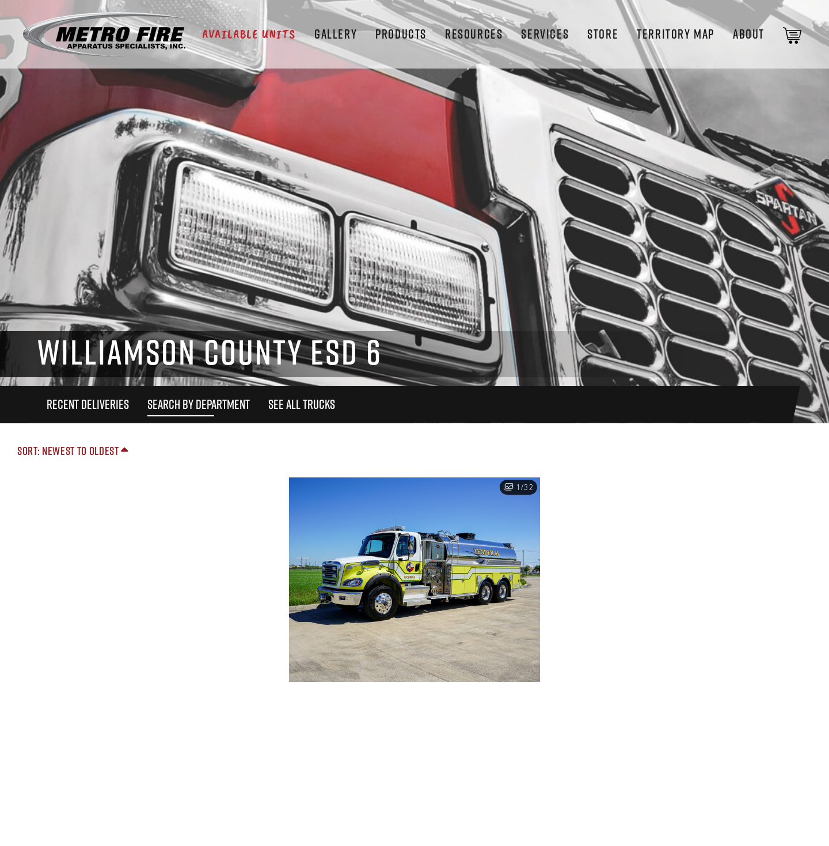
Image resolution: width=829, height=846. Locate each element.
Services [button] (545, 34)
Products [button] (401, 34)
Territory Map (675, 34)
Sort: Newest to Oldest (72, 450)
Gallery (335, 34)
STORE (602, 34)
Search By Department (198, 404)
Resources (474, 34)
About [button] (749, 34)
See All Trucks (301, 404)
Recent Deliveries (88, 404)
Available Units (249, 34)
